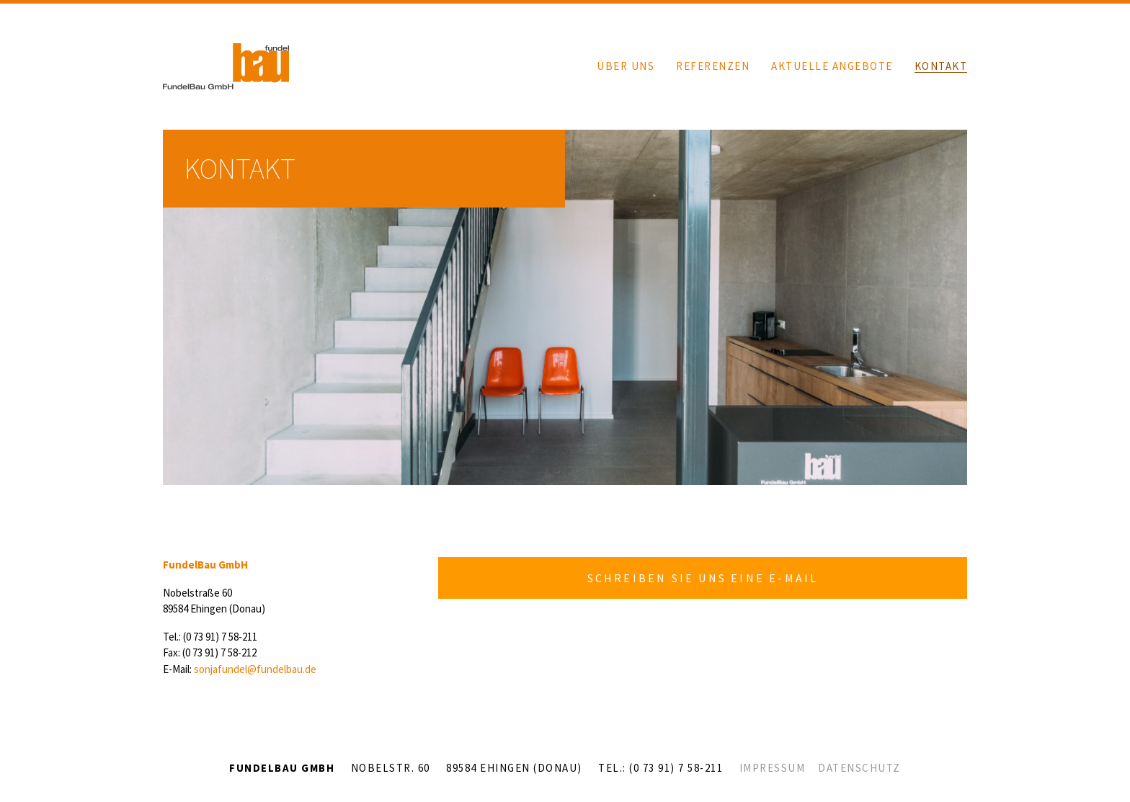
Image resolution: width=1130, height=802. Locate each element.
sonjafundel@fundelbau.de (255, 669)
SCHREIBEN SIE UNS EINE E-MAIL (703, 578)
